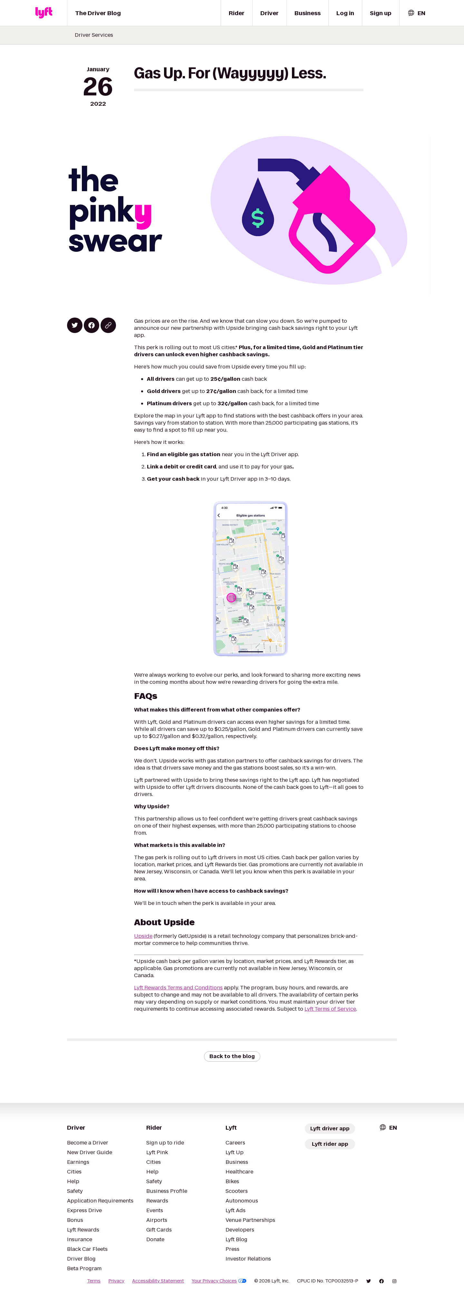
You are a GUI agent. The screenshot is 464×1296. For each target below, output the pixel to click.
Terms (94, 1281)
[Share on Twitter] (74, 325)
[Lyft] (44, 13)
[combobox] (416, 13)
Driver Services (94, 35)
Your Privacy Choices (219, 1281)
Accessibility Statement (158, 1281)
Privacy (116, 1281)
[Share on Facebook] (91, 325)
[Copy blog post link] (108, 325)
